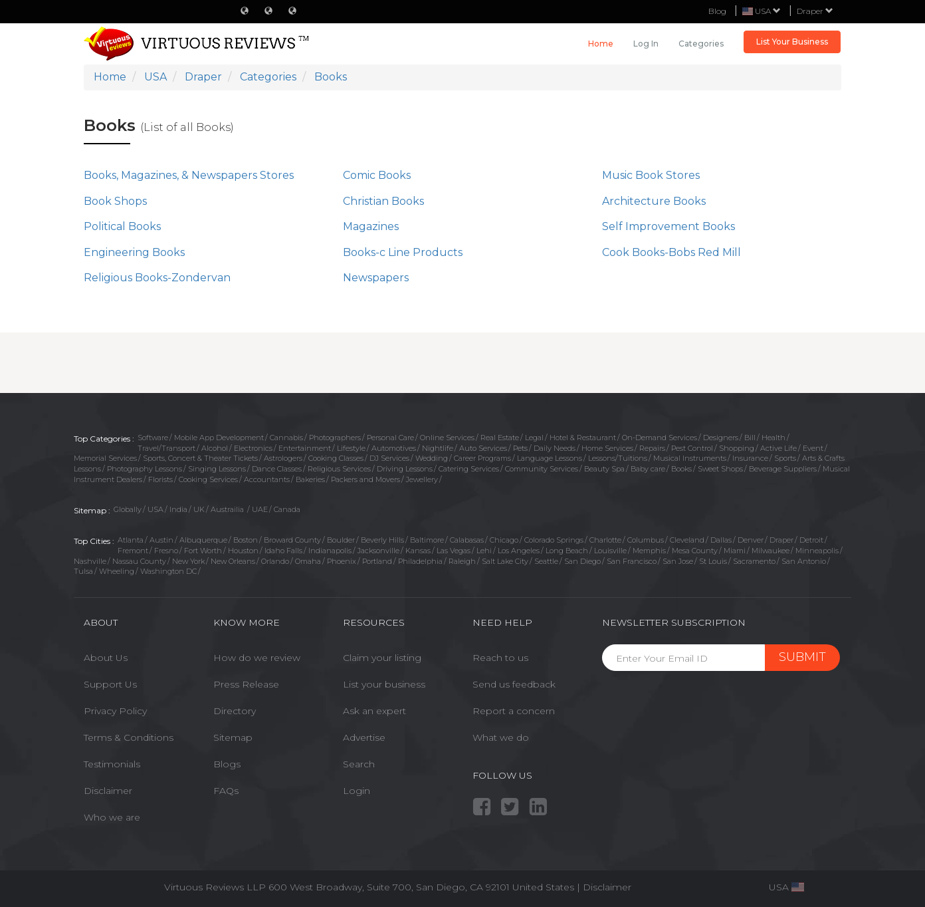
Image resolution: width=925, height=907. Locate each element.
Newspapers (376, 277)
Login (356, 791)
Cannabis (286, 437)
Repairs (652, 448)
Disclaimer (108, 791)
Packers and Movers (365, 479)
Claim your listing (382, 658)
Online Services (447, 437)
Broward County (292, 540)
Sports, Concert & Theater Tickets (200, 458)
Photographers (335, 437)
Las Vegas (453, 550)
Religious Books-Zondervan (157, 277)
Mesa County (695, 550)
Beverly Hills (382, 540)
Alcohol (214, 448)
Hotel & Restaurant (583, 437)
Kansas (418, 550)
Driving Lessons (405, 468)
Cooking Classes (335, 458)
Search (359, 764)
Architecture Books (654, 201)
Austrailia (228, 509)
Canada (287, 509)
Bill (750, 437)
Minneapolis (817, 550)
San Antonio (803, 561)
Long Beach (567, 550)
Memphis (649, 550)
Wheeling (116, 571)
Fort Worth (203, 550)
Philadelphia (420, 561)
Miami (735, 550)
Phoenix (341, 561)
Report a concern (513, 711)
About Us (106, 658)
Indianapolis (330, 550)
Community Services (541, 468)
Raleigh (462, 561)
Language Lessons (549, 458)
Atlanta (131, 540)
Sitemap (233, 737)
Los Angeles (519, 550)
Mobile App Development (219, 437)
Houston (243, 550)
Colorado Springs (553, 540)
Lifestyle (351, 448)
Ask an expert (374, 711)
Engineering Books (134, 252)
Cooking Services (208, 479)
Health (773, 437)
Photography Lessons (144, 468)
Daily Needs (554, 448)
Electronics (253, 448)
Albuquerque (203, 540)
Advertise (364, 737)
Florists (160, 479)
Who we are (112, 817)
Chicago (504, 540)
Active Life (778, 448)
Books (681, 468)
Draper (815, 11)
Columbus (645, 540)
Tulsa (83, 571)
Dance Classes (277, 468)
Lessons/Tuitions (617, 458)
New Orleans (233, 561)
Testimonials (112, 764)
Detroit (811, 540)
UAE (260, 509)
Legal (534, 437)
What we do (500, 737)
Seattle (546, 561)
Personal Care (390, 437)
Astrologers (283, 458)
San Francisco (632, 561)
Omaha (308, 561)
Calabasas (467, 540)
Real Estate (499, 437)
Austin (161, 540)
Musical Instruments (689, 458)
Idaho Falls (283, 550)
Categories (701, 44)
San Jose (678, 561)
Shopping (736, 448)
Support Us (110, 684)
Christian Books (383, 201)
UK (199, 509)
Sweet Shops (720, 468)
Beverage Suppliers (783, 468)
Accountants (267, 479)
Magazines (371, 226)
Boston (245, 540)
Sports (785, 458)
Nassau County (139, 561)
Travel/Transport (166, 448)
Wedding (431, 458)
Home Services (607, 448)
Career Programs (482, 458)
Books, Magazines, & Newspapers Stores (189, 175)
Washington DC (168, 571)
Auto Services (483, 448)
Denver (751, 540)
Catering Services (469, 468)
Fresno (166, 550)
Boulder (341, 540)
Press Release (246, 684)
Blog (717, 11)
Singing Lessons (217, 468)
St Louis (713, 561)
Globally (128, 509)
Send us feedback (514, 684)
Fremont (133, 550)
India (178, 509)
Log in (646, 44)
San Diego (582, 561)
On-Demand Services (659, 437)
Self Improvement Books (668, 226)
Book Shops (115, 201)
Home (600, 44)
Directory (234, 711)
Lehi (484, 550)
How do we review (256, 658)
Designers (720, 437)
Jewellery (422, 479)
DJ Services (389, 458)
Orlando (275, 561)
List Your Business (792, 42)
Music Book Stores (651, 175)
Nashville (90, 561)
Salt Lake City (505, 561)
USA (155, 509)
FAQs (226, 791)
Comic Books (377, 175)
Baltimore (427, 540)
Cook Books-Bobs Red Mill (671, 252)
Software (153, 437)
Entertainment (304, 448)
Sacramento (754, 561)
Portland (377, 561)
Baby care (648, 468)
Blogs (227, 764)
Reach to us (500, 658)
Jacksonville (378, 550)
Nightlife (437, 448)
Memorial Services (105, 458)
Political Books (122, 226)
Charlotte (605, 540)
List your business (384, 684)
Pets (520, 448)
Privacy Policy (115, 711)
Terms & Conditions (128, 737)
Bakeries (310, 479)
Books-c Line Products (402, 252)
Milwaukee (770, 550)
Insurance (750, 458)
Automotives (393, 448)
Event (813, 448)
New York (188, 561)
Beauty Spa (604, 468)
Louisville (610, 550)
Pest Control (692, 448)
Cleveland (687, 540)
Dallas (721, 540)
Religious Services (339, 468)
